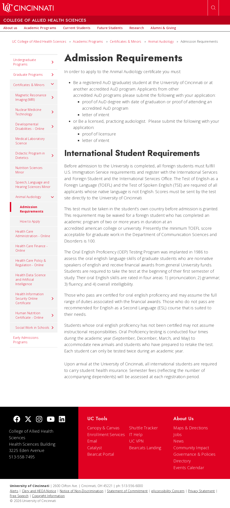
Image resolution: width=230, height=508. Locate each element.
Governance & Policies (194, 454)
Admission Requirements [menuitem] (27, 207)
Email (92, 441)
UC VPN (136, 441)
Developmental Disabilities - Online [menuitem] (34, 126)
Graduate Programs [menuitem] (33, 74)
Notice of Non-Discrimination (81, 491)
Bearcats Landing (145, 447)
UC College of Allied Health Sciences (39, 41)
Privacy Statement (201, 491)
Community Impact (191, 447)
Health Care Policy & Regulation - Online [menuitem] (30, 262)
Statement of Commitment (127, 491)
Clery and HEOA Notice (39, 491)
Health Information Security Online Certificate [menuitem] (34, 298)
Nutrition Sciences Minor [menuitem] (29, 170)
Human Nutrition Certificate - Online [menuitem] (34, 315)
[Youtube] (51, 420)
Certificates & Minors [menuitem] (33, 83)
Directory (182, 461)
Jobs (177, 434)
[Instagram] (39, 420)
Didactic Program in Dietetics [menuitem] (34, 155)
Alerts (14, 491)
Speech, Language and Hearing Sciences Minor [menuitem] (33, 184)
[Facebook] (16, 420)
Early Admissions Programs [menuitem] (25, 339)
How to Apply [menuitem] (30, 221)
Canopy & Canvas (103, 427)
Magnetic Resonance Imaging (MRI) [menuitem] (34, 97)
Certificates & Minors (125, 41)
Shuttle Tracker (143, 427)
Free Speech (19, 496)
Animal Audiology (161, 41)
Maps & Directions (190, 427)
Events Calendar (188, 467)
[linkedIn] (62, 420)
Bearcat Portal (100, 454)
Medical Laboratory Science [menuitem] (30, 141)
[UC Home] (28, 8)
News (178, 441)
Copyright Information (48, 496)
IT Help (136, 434)
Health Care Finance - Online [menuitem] (31, 248)
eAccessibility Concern (168, 491)
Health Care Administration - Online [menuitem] (32, 233)
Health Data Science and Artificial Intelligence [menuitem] (30, 279)
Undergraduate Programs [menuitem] (33, 62)
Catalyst (94, 447)
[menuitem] (10, 28)
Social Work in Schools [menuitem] (34, 327)
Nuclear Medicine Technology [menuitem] (34, 112)
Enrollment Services (106, 434)
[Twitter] (28, 420)
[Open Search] (213, 8)
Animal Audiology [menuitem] (34, 197)
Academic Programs (88, 41)
